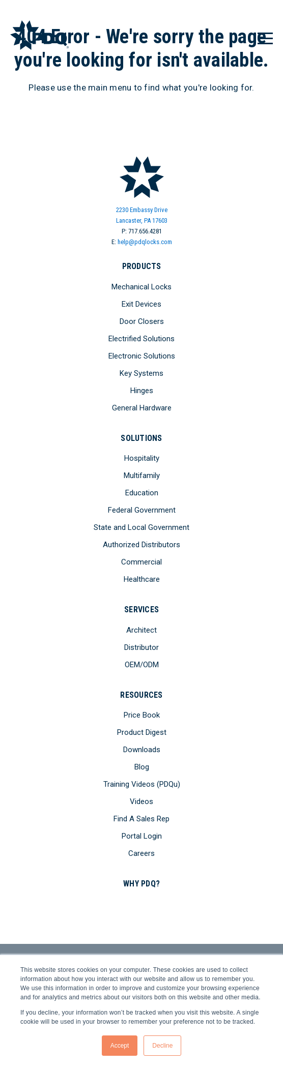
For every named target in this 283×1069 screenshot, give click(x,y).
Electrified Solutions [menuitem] (141, 338)
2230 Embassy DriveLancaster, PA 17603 (141, 215)
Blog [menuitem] (141, 766)
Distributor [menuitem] (141, 647)
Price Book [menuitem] (142, 715)
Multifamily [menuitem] (142, 475)
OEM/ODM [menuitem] (142, 664)
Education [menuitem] (141, 492)
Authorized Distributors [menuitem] (141, 544)
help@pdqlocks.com (145, 242)
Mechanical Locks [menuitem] (141, 286)
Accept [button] (119, 1045)
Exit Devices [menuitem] (141, 304)
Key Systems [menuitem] (141, 373)
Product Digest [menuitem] (141, 732)
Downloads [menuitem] (141, 749)
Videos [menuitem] (141, 801)
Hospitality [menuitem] (141, 458)
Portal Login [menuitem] (142, 836)
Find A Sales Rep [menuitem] (141, 818)
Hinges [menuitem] (141, 390)
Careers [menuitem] (141, 853)
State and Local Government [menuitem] (141, 527)
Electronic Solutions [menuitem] (141, 356)
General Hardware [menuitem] (142, 407)
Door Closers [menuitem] (142, 321)
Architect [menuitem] (141, 630)
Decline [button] (162, 1045)
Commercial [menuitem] (141, 562)
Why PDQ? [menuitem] (141, 883)
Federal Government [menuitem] (142, 510)
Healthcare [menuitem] (142, 579)
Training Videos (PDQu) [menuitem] (141, 784)
